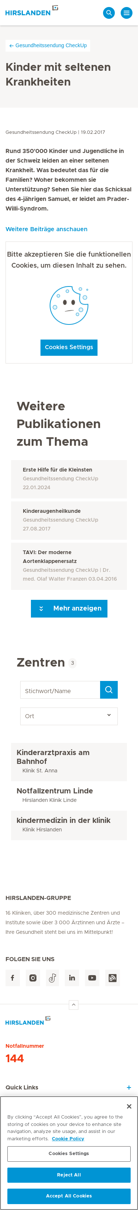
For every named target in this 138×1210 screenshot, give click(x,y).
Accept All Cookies (69, 1199)
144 (15, 1058)
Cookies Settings (69, 347)
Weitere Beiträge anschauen (47, 229)
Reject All (69, 1177)
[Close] (129, 1109)
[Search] (109, 690)
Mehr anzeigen (69, 608)
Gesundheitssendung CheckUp (48, 45)
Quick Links (22, 1088)
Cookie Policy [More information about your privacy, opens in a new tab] (68, 1141)
